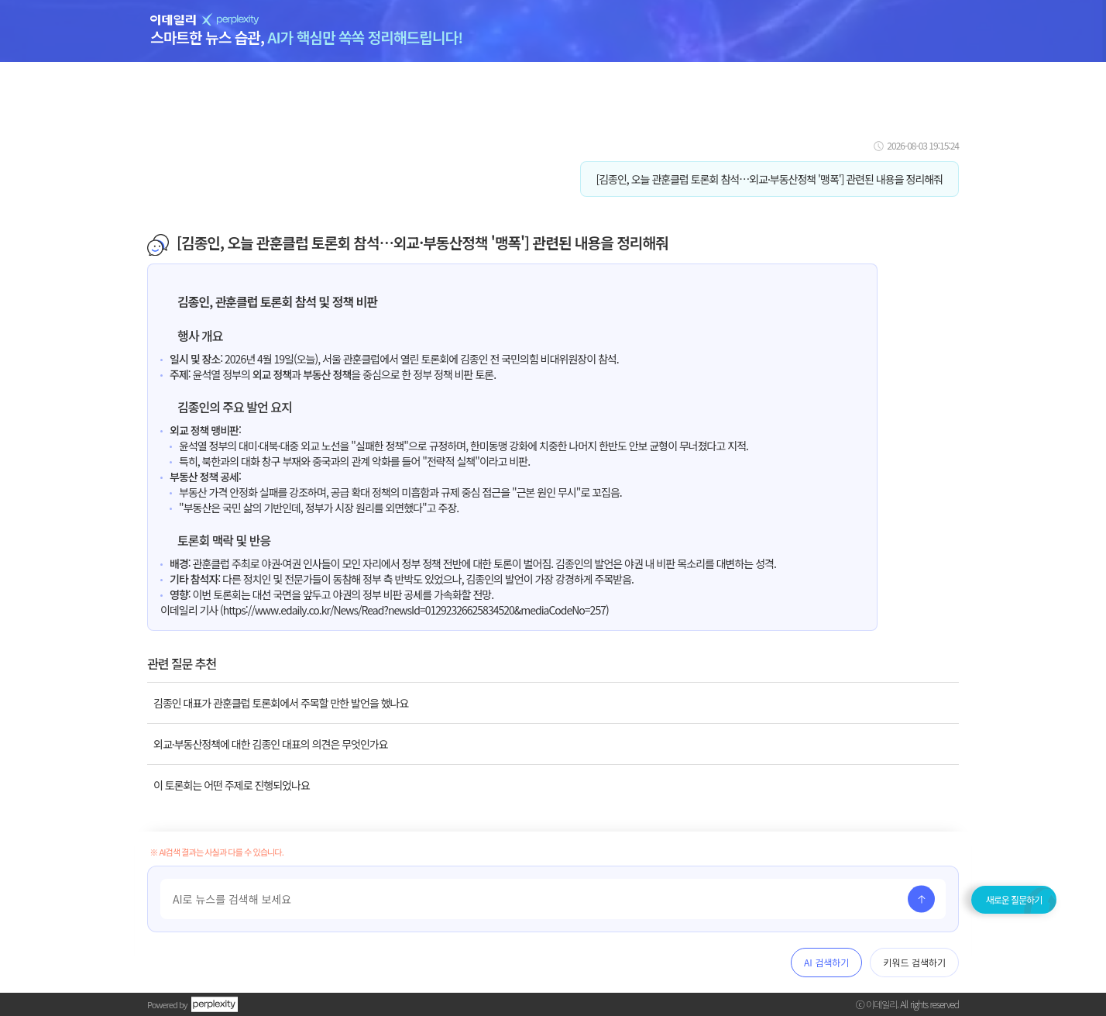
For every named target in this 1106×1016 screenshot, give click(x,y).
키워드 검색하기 (914, 962)
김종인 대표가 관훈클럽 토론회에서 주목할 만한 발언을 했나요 (280, 703)
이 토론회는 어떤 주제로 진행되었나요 (231, 785)
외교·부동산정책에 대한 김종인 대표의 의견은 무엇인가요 (270, 744)
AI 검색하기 (826, 962)
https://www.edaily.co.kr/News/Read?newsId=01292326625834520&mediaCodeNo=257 (414, 610)
